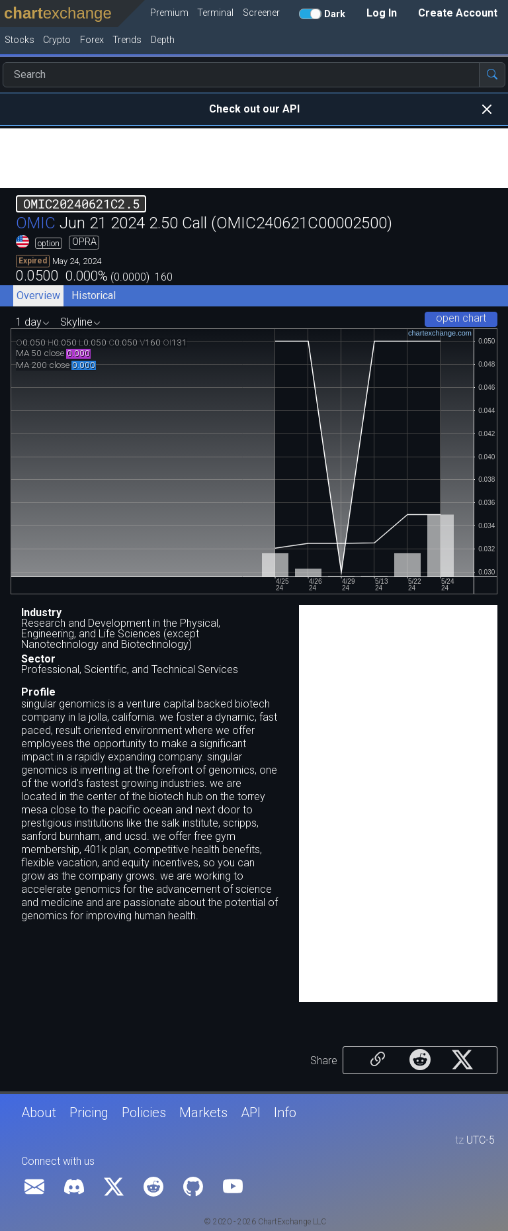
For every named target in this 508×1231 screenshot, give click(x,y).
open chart (461, 318)
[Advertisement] (254, 158)
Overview (38, 295)
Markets (203, 1112)
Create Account (457, 13)
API (251, 1112)
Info (285, 1112)
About (38, 1112)
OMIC (36, 223)
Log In (381, 13)
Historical (93, 295)
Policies (144, 1112)
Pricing (88, 1112)
